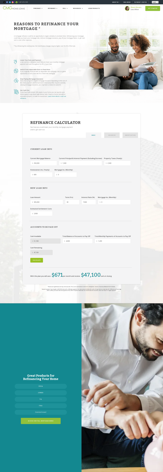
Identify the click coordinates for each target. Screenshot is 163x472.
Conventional (40, 412)
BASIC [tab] (94, 135)
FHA (41, 405)
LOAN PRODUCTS (94, 8)
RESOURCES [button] (78, 8)
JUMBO (40, 392)
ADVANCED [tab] (112, 135)
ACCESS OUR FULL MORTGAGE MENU (41, 421)
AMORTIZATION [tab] (130, 135)
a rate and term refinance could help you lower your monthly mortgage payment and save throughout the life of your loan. (42, 63)
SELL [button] (65, 8)
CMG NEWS (127, 2)
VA (41, 399)
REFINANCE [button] (52, 8)
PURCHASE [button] (38, 8)
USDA (41, 386)
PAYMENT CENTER (140, 2)
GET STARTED (152, 8)
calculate (37, 260)
